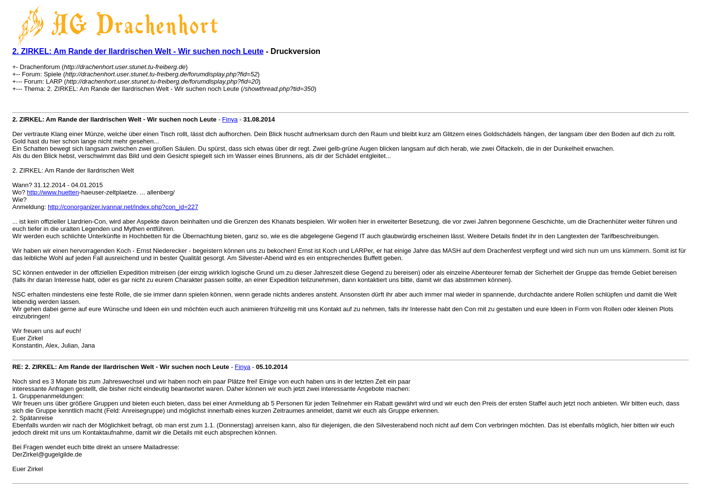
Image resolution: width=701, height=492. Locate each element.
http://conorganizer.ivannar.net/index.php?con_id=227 (123, 207)
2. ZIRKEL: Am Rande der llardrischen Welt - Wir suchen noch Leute (137, 51)
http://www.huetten (53, 192)
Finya (230, 119)
